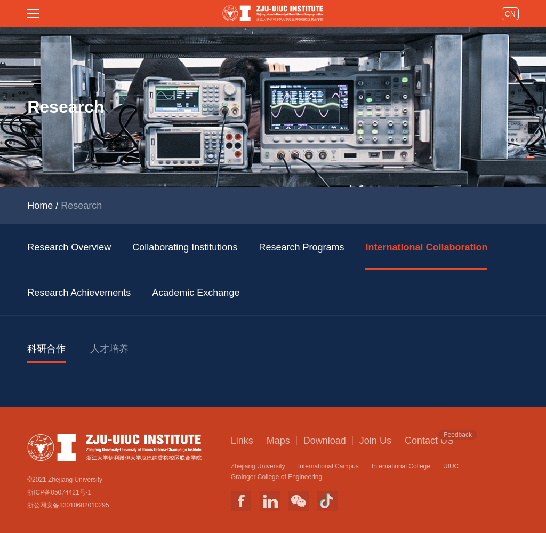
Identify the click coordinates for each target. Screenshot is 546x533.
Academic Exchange (195, 292)
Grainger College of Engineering (276, 477)
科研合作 (46, 348)
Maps (278, 440)
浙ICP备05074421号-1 (59, 492)
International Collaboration (426, 247)
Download (324, 440)
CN (510, 14)
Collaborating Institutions (184, 247)
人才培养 (109, 348)
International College (401, 466)
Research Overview (69, 247)
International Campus (328, 466)
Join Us (375, 440)
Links (242, 440)
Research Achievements (79, 292)
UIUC (451, 466)
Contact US (429, 440)
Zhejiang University (258, 466)
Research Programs (301, 247)
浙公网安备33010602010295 (68, 505)
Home (40, 205)
